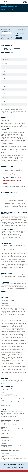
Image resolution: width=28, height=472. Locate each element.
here (8, 128)
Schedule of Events (8, 49)
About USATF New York (10, 464)
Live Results (17, 48)
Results (5, 48)
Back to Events (3, 4)
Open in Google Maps (21, 33)
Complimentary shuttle (6, 445)
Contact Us (21, 464)
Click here (23, 140)
